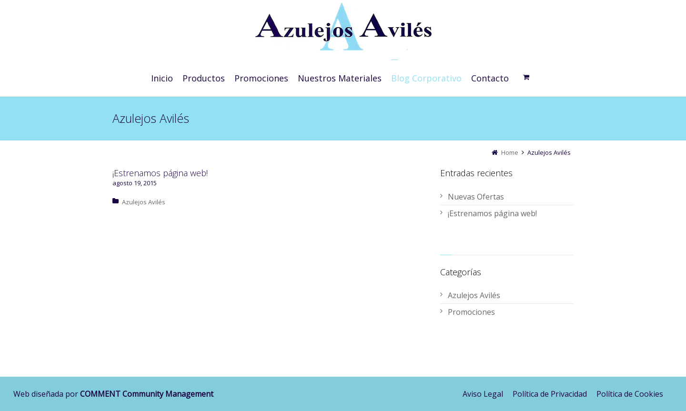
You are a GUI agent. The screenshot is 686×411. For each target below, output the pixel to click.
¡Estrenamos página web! (160, 173)
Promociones (471, 312)
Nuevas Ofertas (476, 196)
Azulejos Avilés (143, 202)
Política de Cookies (629, 394)
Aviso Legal (483, 394)
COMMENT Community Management (146, 394)
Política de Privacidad (550, 394)
